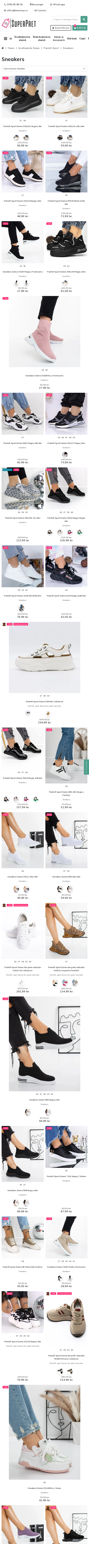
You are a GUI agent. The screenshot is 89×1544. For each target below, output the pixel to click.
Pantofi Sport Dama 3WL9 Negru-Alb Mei (22, 778)
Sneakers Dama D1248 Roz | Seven (44, 1488)
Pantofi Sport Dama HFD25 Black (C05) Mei (66, 202)
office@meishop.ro (16, 10)
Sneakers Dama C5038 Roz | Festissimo (45, 375)
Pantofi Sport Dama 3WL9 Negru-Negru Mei (66, 519)
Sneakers (23, 131)
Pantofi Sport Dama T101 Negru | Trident (66, 1176)
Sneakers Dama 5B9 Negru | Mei (44, 1100)
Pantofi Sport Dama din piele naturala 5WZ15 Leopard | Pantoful (66, 969)
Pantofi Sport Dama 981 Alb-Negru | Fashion (66, 793)
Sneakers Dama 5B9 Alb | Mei (66, 876)
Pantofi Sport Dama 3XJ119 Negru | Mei (22, 201)
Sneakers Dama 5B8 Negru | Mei (22, 1190)
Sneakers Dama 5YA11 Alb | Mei (22, 876)
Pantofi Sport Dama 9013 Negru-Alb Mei (22, 443)
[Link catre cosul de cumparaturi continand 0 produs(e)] (79, 28)
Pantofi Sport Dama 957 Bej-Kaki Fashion (23, 1267)
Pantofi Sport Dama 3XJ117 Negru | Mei (66, 443)
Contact (40, 10)
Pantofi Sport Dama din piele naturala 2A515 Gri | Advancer (22, 969)
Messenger (36, 4)
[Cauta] (69, 19)
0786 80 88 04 (13, 4)
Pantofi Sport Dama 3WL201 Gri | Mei (22, 518)
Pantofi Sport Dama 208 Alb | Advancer (44, 701)
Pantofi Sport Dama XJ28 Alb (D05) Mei (22, 596)
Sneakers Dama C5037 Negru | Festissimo (23, 272)
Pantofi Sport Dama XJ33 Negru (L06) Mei (66, 596)
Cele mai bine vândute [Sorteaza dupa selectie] (14, 68)
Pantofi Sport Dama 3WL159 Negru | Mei (66, 272)
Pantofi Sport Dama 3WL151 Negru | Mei (22, 126)
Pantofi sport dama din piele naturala (44, 706)
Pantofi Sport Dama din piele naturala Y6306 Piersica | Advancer (66, 1357)
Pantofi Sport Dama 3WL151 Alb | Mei (66, 126)
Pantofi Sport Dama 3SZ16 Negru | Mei (22, 1341)
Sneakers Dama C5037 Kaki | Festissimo (66, 1267)
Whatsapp (57, 4)
